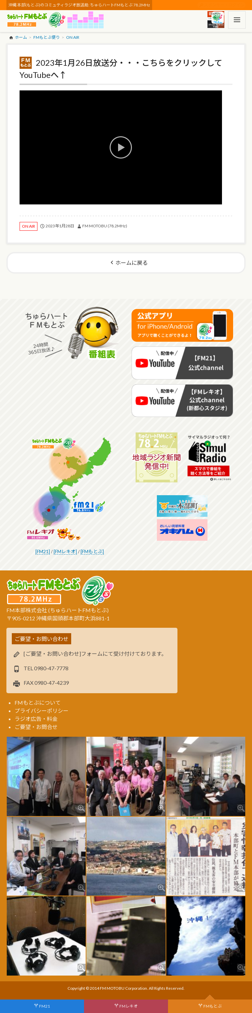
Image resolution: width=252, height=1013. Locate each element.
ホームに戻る (131, 262)
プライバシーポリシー (41, 710)
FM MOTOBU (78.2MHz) (104, 225)
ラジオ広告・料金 (36, 718)
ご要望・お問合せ (36, 727)
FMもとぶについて (38, 702)
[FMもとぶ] (92, 551)
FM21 (44, 1006)
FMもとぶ (212, 1006)
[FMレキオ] (65, 551)
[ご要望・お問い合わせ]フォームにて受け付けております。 (95, 653)
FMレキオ (128, 1006)
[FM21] (42, 551)
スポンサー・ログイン (224, 4)
